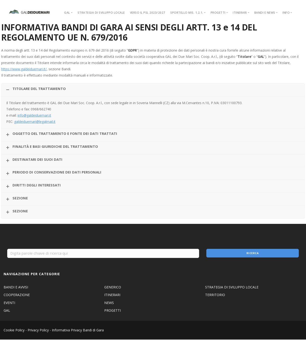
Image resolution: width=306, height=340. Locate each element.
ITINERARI (112, 295)
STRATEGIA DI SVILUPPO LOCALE (101, 13)
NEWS (109, 303)
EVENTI (9, 303)
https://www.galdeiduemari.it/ (24, 69)
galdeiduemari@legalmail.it (34, 121)
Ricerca (252, 253)
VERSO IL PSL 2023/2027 (147, 13)
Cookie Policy (14, 330)
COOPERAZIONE (17, 295)
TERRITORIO (215, 295)
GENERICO (112, 287)
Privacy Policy (38, 330)
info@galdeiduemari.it (34, 115)
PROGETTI (112, 311)
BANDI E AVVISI (16, 287)
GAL (7, 311)
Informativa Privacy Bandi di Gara (78, 330)
